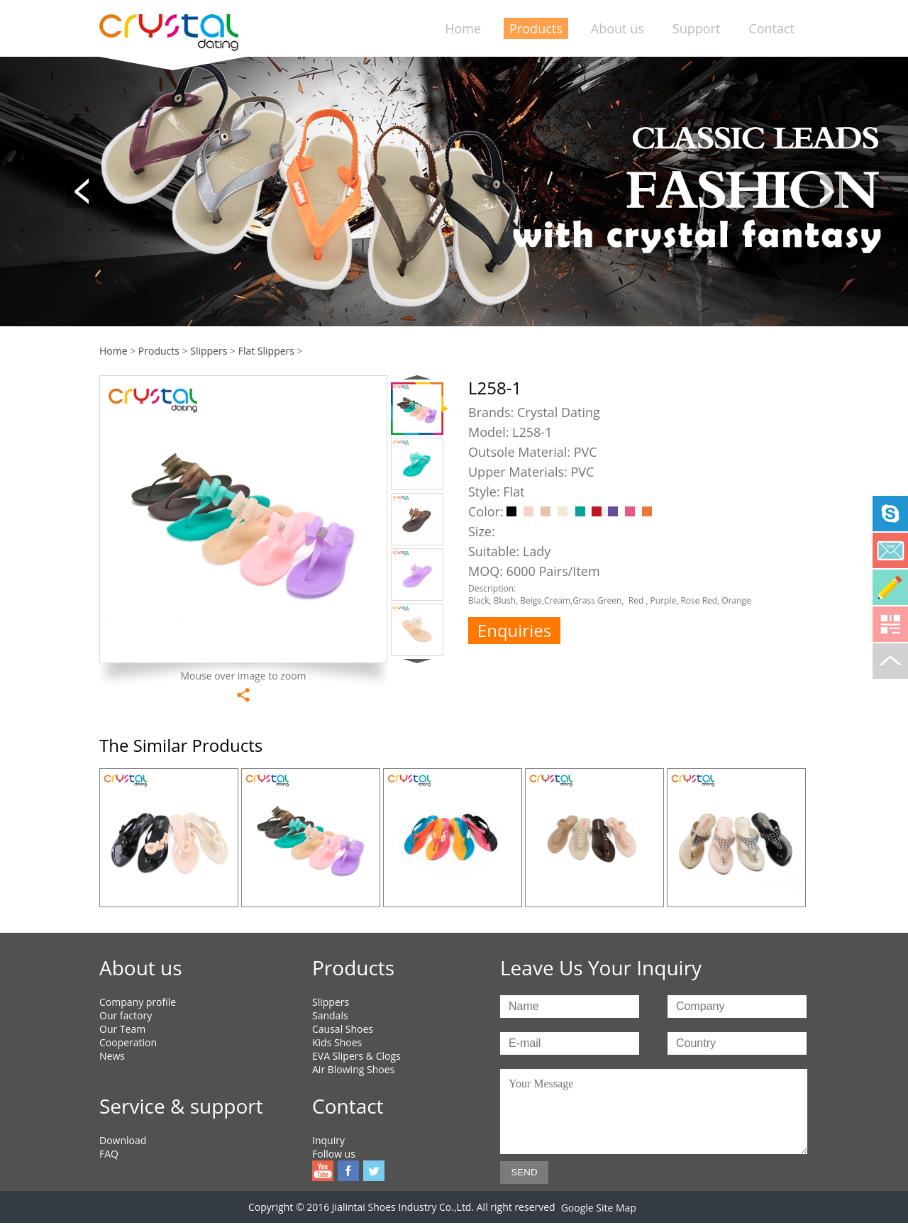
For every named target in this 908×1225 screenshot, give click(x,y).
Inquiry (328, 1140)
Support (696, 28)
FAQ (108, 1153)
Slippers (208, 350)
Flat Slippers (266, 350)
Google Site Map (598, 1208)
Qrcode (890, 624)
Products (536, 28)
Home (463, 28)
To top (890, 661)
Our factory (125, 1015)
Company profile (137, 1002)
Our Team (122, 1029)
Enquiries (514, 630)
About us (617, 28)
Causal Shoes (342, 1029)
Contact (771, 28)
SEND (524, 1172)
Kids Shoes (337, 1042)
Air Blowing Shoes (353, 1069)
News (112, 1056)
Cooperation (128, 1042)
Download (122, 1140)
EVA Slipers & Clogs (356, 1056)
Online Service (890, 587)
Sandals (330, 1015)
